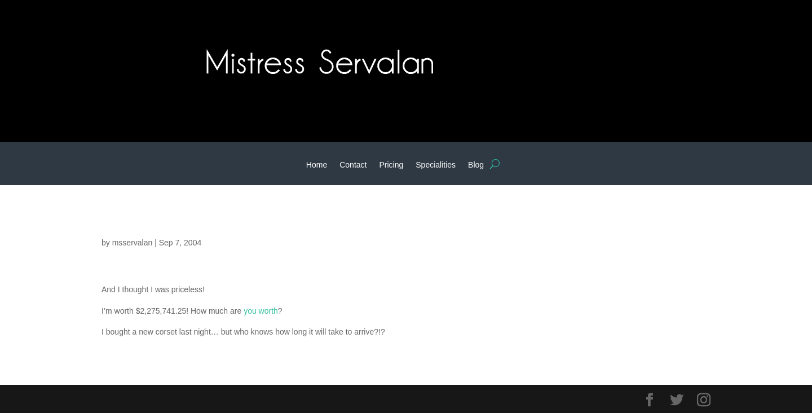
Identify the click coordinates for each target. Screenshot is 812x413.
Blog (476, 165)
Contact (353, 165)
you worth (261, 310)
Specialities (436, 165)
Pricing (391, 165)
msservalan (132, 242)
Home (316, 165)
